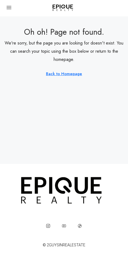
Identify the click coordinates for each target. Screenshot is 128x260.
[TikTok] (80, 226)
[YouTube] (64, 226)
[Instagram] (48, 226)
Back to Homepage (64, 74)
